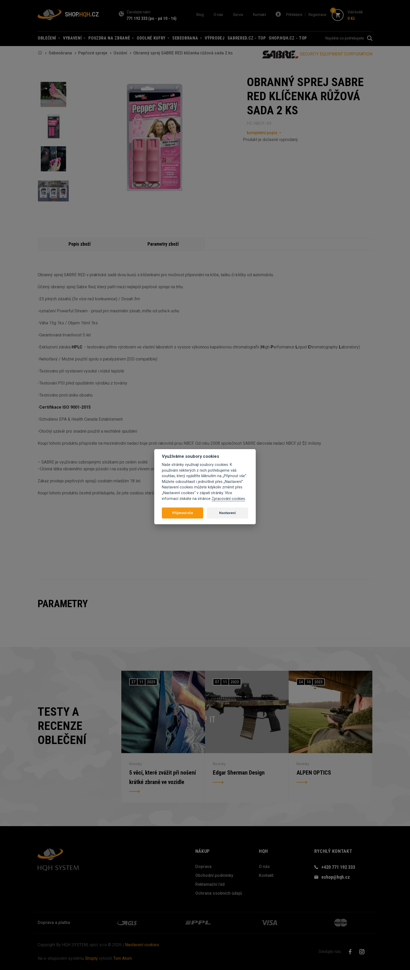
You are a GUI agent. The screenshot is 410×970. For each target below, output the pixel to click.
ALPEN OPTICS (314, 772)
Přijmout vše (182, 513)
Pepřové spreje (92, 52)
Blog (200, 15)
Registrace (317, 15)
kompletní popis (262, 132)
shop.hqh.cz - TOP (288, 38)
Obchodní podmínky (214, 875)
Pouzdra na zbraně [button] (111, 38)
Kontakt (259, 15)
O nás (218, 15)
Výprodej (214, 38)
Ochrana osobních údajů (218, 893)
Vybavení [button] (74, 38)
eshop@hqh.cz (335, 877)
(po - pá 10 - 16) (162, 18)
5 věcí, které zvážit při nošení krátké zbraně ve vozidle (162, 777)
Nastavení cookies (142, 944)
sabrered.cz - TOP (246, 38)
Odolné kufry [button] (153, 38)
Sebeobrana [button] (187, 38)
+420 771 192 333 (338, 867)
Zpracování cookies (228, 499)
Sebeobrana (60, 52)
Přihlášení (294, 15)
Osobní (120, 52)
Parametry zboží (163, 244)
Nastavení (227, 513)
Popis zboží (79, 244)
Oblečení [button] (49, 38)
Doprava (203, 866)
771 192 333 (137, 18)
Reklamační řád (210, 884)
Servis (238, 15)
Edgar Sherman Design (239, 772)
